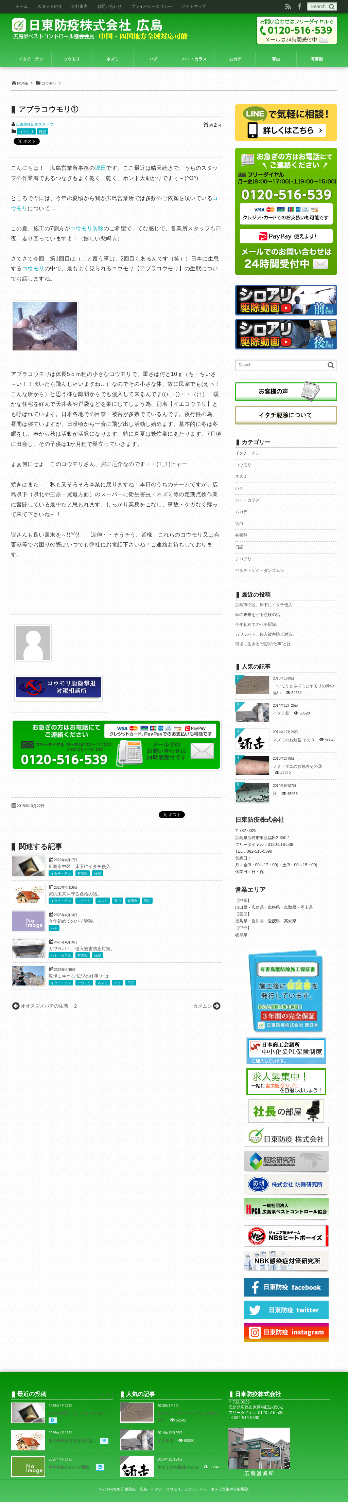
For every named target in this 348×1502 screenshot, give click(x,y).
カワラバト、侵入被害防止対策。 (82, 948)
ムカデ (241, 511)
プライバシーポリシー (151, 6)
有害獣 (82, 873)
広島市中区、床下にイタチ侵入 (79, 866)
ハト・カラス (61, 955)
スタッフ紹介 (49, 6)
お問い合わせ (109, 6)
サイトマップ (193, 6)
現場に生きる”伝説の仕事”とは (79, 976)
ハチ (54, 928)
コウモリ (26, 132)
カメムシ (202, 1006)
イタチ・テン (61, 873)
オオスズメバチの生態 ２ (49, 1006)
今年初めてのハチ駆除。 (73, 921)
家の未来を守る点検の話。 (75, 894)
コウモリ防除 (87, 228)
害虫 (117, 901)
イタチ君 (281, 713)
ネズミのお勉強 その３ (294, 740)
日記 (42, 132)
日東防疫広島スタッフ (34, 124)
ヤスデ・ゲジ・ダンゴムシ (259, 570)
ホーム (22, 6)
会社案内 (79, 6)
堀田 (100, 168)
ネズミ (103, 901)
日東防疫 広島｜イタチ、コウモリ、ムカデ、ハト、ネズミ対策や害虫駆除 (184, 1489)
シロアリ (243, 559)
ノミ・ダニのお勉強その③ (297, 766)
